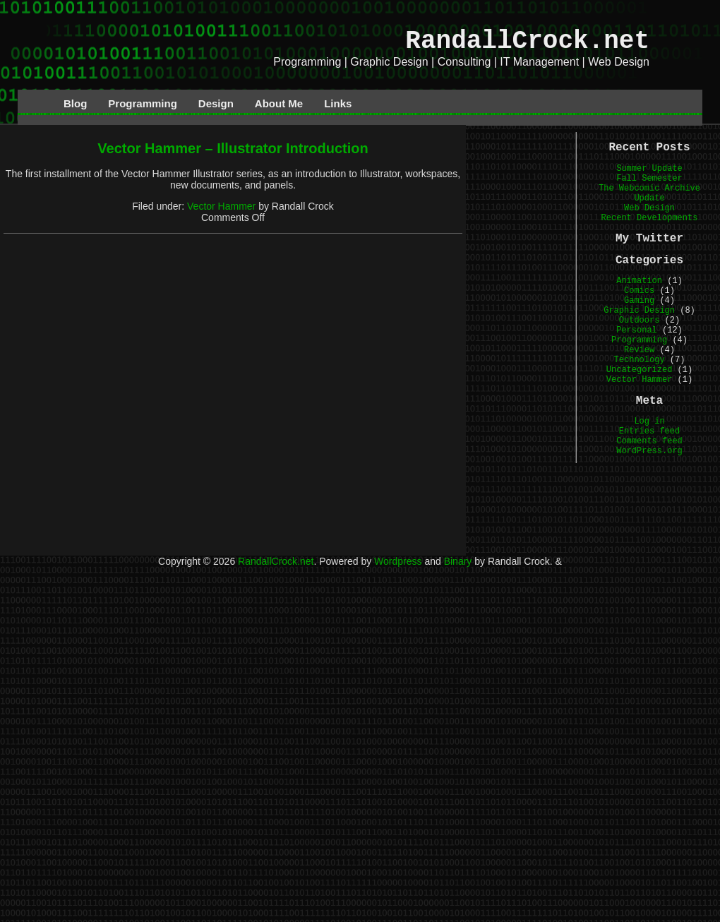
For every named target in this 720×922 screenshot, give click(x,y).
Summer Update (649, 169)
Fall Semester (649, 179)
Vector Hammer (221, 206)
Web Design (649, 208)
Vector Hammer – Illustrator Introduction (232, 148)
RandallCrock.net (527, 41)
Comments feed (649, 441)
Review (639, 350)
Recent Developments (649, 218)
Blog (75, 103)
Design (216, 103)
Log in (649, 421)
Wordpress (397, 561)
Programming (142, 103)
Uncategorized (639, 370)
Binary (458, 561)
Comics (639, 291)
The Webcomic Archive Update (649, 193)
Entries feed (649, 431)
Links (338, 103)
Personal (636, 330)
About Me (279, 103)
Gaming (639, 301)
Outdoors (639, 320)
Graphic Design (639, 311)
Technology (639, 360)
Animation (639, 281)
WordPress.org (649, 451)
